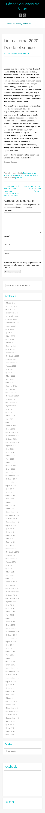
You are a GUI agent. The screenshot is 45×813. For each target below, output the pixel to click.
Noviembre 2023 (12, 316)
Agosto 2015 (11, 641)
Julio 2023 (10, 329)
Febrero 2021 (11, 426)
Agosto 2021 (11, 406)
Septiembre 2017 (12, 558)
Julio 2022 (10, 369)
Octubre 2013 (11, 714)
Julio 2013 (10, 724)
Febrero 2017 (11, 582)
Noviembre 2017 (12, 552)
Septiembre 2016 (12, 598)
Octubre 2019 (11, 479)
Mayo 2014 (10, 691)
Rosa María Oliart (32, 175)
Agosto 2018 (11, 525)
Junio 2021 (10, 412)
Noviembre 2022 (12, 356)
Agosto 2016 (11, 602)
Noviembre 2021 (12, 396)
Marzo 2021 (10, 422)
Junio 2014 (10, 688)
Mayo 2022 (10, 376)
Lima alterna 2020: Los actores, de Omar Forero (32, 188)
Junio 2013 (10, 728)
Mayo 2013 (10, 731)
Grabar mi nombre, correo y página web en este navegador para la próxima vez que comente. (22, 264)
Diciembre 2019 (12, 472)
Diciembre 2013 (12, 708)
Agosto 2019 (11, 485)
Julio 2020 (10, 449)
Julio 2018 (10, 529)
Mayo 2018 (10, 535)
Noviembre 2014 (12, 671)
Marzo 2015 (10, 658)
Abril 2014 (10, 695)
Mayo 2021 (10, 416)
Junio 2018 (10, 532)
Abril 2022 (10, 379)
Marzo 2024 (10, 303)
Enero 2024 (10, 309)
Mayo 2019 (10, 495)
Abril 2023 (10, 339)
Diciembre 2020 (12, 432)
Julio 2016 (10, 605)
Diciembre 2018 (12, 512)
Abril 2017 (10, 575)
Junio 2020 (10, 452)
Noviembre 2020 (12, 436)
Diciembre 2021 (12, 392)
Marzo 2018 (10, 538)
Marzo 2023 (10, 343)
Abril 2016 (10, 615)
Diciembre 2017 (12, 548)
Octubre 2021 (11, 399)
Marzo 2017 (10, 578)
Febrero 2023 (11, 346)
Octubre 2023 (11, 319)
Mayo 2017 (10, 572)
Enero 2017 (10, 585)
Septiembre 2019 (12, 482)
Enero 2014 (10, 705)
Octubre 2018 (11, 519)
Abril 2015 (10, 655)
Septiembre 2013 (12, 718)
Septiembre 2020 (12, 442)
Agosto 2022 (11, 366)
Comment (8, 210)
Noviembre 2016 (12, 592)
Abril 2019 (10, 499)
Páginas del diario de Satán (22, 6)
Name (6, 236)
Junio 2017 (10, 568)
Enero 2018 (10, 545)
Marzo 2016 (10, 618)
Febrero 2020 (11, 465)
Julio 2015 (10, 645)
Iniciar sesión (11, 751)
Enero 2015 (10, 665)
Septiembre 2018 (12, 522)
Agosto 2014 (11, 681)
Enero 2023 (10, 349)
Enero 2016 (10, 625)
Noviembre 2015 (12, 631)
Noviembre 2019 (12, 475)
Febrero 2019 (11, 505)
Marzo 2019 (10, 502)
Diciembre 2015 (12, 628)
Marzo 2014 (10, 698)
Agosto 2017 (11, 562)
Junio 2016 (10, 608)
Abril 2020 (10, 459)
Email (6, 245)
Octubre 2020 (11, 439)
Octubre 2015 (11, 635)
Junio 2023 (10, 333)
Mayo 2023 (10, 336)
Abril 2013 (10, 734)
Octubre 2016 (11, 595)
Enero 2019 (10, 509)
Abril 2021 (10, 419)
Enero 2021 (10, 429)
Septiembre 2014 (12, 678)
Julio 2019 (10, 489)
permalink (19, 178)
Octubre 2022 (11, 359)
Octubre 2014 (11, 675)
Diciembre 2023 (12, 313)
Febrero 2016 (11, 622)
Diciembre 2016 (12, 588)
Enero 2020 (10, 469)
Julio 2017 (10, 565)
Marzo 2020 (10, 462)
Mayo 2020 (10, 455)
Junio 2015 (10, 648)
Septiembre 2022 (12, 362)
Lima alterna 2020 (17, 175)
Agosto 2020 (11, 446)
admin (27, 53)
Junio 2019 (10, 492)
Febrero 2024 (11, 306)
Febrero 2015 (11, 661)
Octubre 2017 (11, 555)
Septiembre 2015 (12, 638)
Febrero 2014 (11, 701)
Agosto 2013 (11, 721)
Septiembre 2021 (12, 402)
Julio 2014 (10, 685)
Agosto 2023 (11, 326)
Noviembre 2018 (12, 515)
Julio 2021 (10, 409)
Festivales (27, 173)
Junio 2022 (10, 372)
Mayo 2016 (10, 612)
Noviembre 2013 (12, 711)
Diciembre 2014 (12, 668)
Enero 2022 (10, 389)
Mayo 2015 (10, 651)
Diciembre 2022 (12, 353)
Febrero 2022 (11, 386)
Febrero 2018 (11, 542)
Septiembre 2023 (12, 323)
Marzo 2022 (10, 382)
